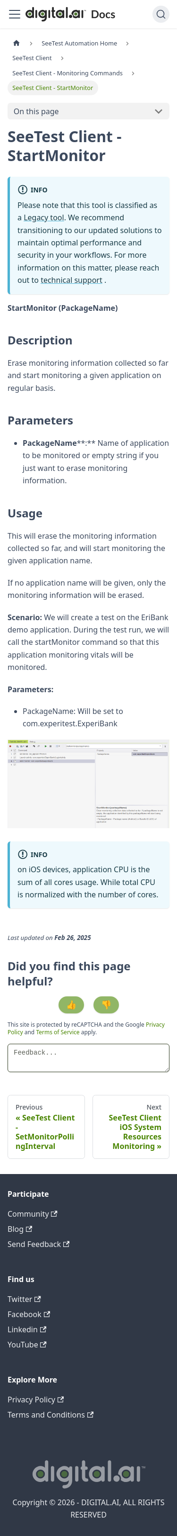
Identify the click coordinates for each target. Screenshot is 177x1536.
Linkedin (27, 1329)
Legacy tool (44, 217)
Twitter (24, 1299)
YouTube (27, 1344)
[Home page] (16, 43)
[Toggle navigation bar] (15, 14)
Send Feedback (38, 1244)
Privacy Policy (36, 1399)
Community (33, 1214)
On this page (36, 111)
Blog (20, 1229)
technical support (71, 280)
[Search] (160, 14)
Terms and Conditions (50, 1415)
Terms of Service (57, 1032)
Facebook (29, 1314)
